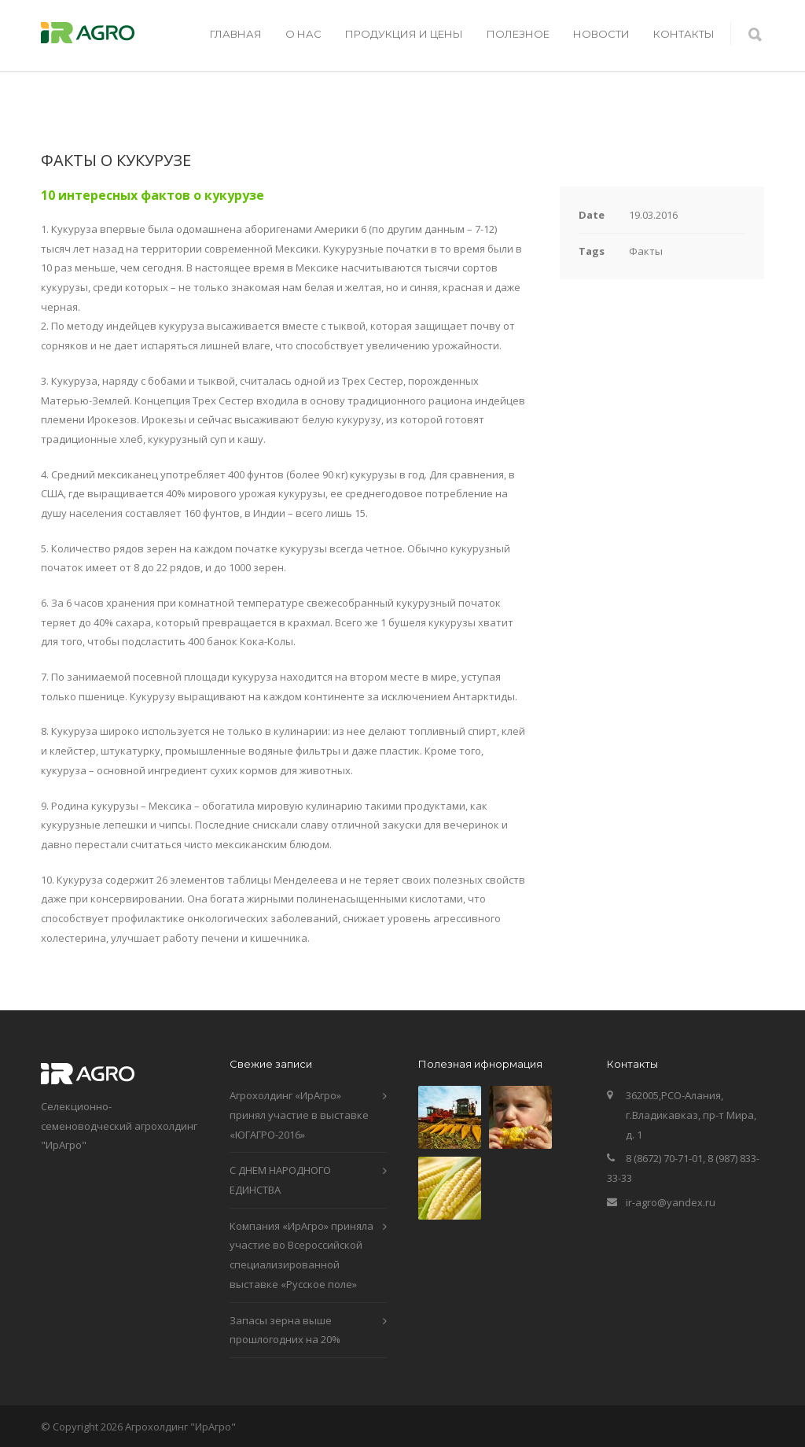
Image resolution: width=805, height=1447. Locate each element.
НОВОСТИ (601, 34)
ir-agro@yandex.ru (670, 1202)
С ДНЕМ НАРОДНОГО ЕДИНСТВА (280, 1180)
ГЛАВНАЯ (236, 34)
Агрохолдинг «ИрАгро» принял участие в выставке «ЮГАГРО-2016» (299, 1114)
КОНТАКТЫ (684, 34)
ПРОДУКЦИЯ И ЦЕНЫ (404, 34)
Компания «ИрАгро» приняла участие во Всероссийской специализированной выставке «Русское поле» (301, 1255)
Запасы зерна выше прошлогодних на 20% (285, 1330)
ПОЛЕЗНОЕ (518, 34)
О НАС (303, 34)
